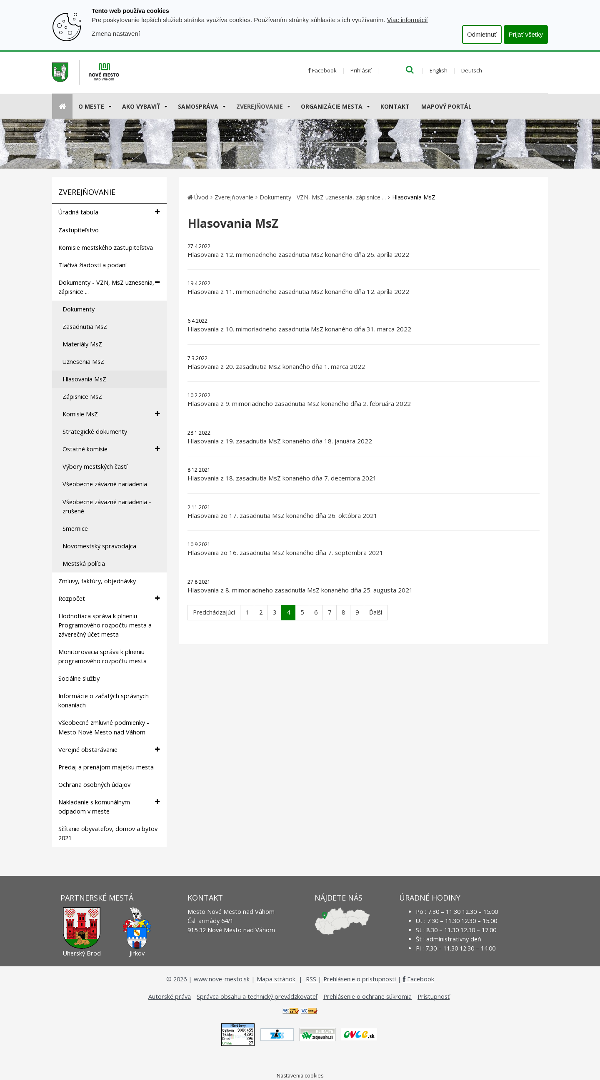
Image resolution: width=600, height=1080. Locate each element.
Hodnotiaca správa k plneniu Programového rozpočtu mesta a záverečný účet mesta (105, 625)
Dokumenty (78, 309)
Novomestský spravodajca (99, 546)
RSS (312, 979)
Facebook (322, 70)
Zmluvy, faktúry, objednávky (97, 581)
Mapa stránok (276, 979)
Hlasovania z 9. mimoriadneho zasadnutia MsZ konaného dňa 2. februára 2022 (299, 403)
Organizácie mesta (331, 106)
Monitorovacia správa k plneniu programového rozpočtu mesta (102, 656)
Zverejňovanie (259, 106)
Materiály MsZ (82, 344)
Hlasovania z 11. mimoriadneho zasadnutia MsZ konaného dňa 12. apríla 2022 (298, 291)
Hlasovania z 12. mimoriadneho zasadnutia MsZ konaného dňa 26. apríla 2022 (298, 254)
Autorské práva (169, 996)
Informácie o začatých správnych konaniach (103, 700)
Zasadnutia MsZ (84, 327)
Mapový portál (446, 106)
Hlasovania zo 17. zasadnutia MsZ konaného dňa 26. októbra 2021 (283, 515)
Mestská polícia (83, 563)
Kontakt (395, 106)
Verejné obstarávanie (109, 749)
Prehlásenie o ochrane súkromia (367, 996)
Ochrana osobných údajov (94, 785)
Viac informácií (407, 19)
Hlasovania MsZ (84, 379)
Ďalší (375, 612)
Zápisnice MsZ (82, 397)
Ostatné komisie (111, 449)
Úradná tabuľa (109, 212)
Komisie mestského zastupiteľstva (105, 247)
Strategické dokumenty (94, 431)
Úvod (201, 197)
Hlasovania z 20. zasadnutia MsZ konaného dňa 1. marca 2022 (276, 366)
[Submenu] (109, 106)
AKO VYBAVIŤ (141, 106)
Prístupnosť (434, 996)
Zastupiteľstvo (78, 230)
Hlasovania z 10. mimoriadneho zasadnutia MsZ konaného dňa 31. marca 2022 (299, 329)
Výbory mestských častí (95, 466)
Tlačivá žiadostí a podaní (92, 265)
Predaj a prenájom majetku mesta (106, 767)
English (439, 70)
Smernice (75, 529)
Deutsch (471, 70)
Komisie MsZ (111, 414)
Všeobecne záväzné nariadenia (104, 484)
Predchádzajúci (214, 612)
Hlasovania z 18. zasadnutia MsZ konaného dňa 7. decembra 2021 (282, 478)
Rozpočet (109, 598)
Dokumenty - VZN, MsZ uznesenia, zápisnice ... (109, 287)
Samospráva (198, 106)
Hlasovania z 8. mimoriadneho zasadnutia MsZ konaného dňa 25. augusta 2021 (300, 590)
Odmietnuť (482, 34)
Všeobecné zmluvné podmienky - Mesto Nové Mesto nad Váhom (103, 727)
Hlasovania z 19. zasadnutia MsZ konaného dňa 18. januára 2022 (280, 441)
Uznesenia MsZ (83, 362)
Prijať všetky (526, 34)
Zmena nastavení (116, 33)
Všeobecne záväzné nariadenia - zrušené (106, 506)
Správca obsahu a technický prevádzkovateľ (257, 996)
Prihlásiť (360, 70)
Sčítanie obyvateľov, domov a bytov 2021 (108, 833)
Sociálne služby (79, 678)
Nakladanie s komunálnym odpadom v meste (109, 806)
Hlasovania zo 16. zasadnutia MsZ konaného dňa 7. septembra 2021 (285, 552)
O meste (91, 106)
